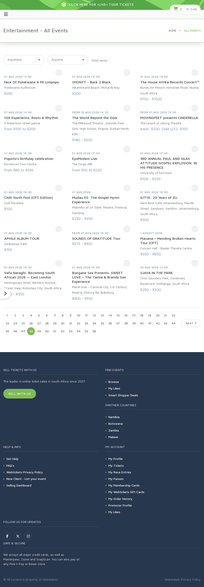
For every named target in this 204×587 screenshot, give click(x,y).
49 (39, 331)
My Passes (116, 479)
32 (78, 323)
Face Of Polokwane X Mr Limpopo (31, 82)
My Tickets (116, 465)
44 (173, 323)
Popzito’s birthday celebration (28, 159)
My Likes (114, 388)
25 (23, 323)
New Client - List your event (26, 479)
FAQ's (10, 465)
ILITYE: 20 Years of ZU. (159, 197)
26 (31, 323)
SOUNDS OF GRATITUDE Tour (96, 238)
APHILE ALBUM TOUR (21, 238)
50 (47, 331)
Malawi (113, 437)
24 (15, 323)
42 (158, 323)
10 (78, 315)
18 (141, 315)
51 (54, 331)
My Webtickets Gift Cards (126, 492)
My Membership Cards (124, 485)
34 (94, 323)
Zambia (113, 430)
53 (70, 331)
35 (102, 323)
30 (62, 323)
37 (118, 323)
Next (191, 323)
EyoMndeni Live (84, 159)
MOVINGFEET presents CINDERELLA (169, 118)
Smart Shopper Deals (123, 395)
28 (47, 323)
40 (142, 323)
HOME (172, 30)
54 (78, 331)
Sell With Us (19, 393)
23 (7, 323)
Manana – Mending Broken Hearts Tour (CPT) (167, 240)
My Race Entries (119, 472)
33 (86, 323)
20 (158, 315)
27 (39, 323)
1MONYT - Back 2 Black (91, 82)
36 (110, 323)
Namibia (114, 417)
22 (173, 315)
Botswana (115, 423)
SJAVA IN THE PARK (156, 273)
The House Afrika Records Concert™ (169, 82)
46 (15, 331)
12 (94, 315)
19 (149, 315)
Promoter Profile (120, 505)
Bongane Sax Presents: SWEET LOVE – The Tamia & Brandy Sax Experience (99, 277)
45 (7, 331)
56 (94, 331)
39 (134, 323)
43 (165, 323)
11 (86, 315)
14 (110, 315)
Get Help (12, 459)
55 (86, 331)
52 (62, 331)
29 (54, 323)
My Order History (120, 499)
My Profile (115, 459)
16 (126, 315)
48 (31, 331)
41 (149, 323)
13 (102, 315)
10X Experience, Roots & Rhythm (31, 118)
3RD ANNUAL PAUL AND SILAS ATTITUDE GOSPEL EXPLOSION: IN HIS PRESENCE (168, 163)
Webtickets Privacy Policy (24, 472)
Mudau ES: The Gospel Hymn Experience (95, 200)
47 (23, 331)
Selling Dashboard (18, 485)
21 (165, 315)
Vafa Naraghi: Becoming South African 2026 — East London (29, 275)
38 (126, 323)
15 (118, 315)
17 (134, 315)
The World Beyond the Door (95, 118)
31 (70, 323)
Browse (113, 382)
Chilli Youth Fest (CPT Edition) (28, 197)
